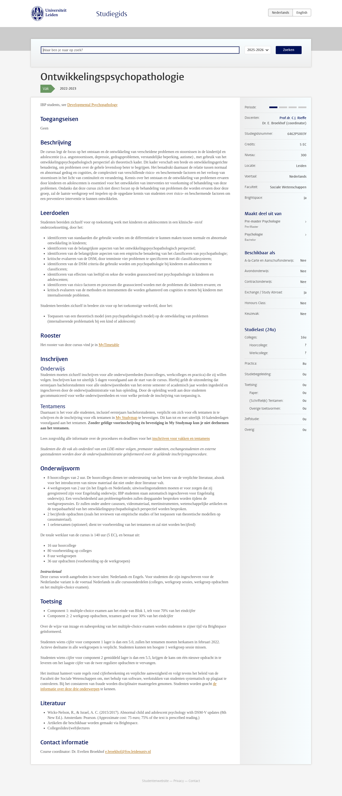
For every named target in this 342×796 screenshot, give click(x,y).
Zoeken (288, 50)
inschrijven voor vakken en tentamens (181, 438)
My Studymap (126, 418)
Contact (194, 781)
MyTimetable (109, 345)
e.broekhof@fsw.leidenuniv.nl (128, 752)
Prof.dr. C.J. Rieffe (293, 118)
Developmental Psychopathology (92, 105)
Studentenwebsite (155, 781)
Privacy (178, 781)
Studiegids (111, 13)
